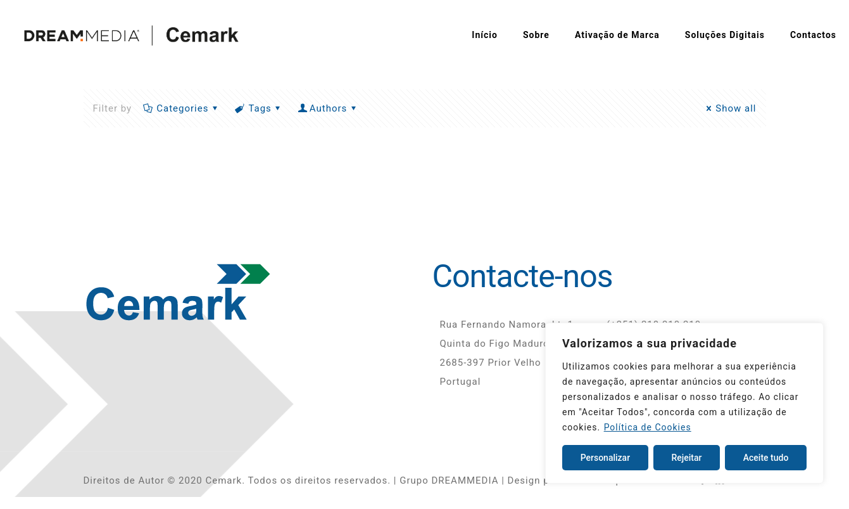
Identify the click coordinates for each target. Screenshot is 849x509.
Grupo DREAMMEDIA (448, 480)
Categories (181, 108)
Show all (729, 108)
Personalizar (605, 458)
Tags (258, 108)
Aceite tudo (766, 458)
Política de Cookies (647, 427)
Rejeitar (686, 458)
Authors (328, 108)
